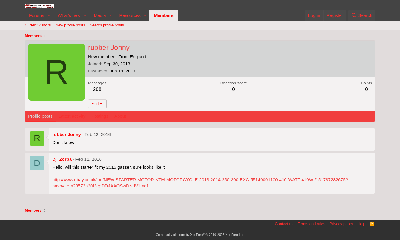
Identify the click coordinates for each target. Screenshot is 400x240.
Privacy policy (341, 224)
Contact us (284, 224)
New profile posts (70, 25)
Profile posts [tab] (40, 116)
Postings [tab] (99, 116)
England (138, 56)
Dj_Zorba (62, 159)
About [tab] (120, 116)
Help (362, 224)
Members (164, 15)
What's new (69, 15)
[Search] (361, 15)
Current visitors (38, 25)
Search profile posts (107, 25)
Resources (130, 15)
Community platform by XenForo (200, 234)
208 (97, 89)
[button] (49, 15)
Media (100, 15)
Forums (36, 15)
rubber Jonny (66, 134)
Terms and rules (311, 224)
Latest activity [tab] (72, 116)
